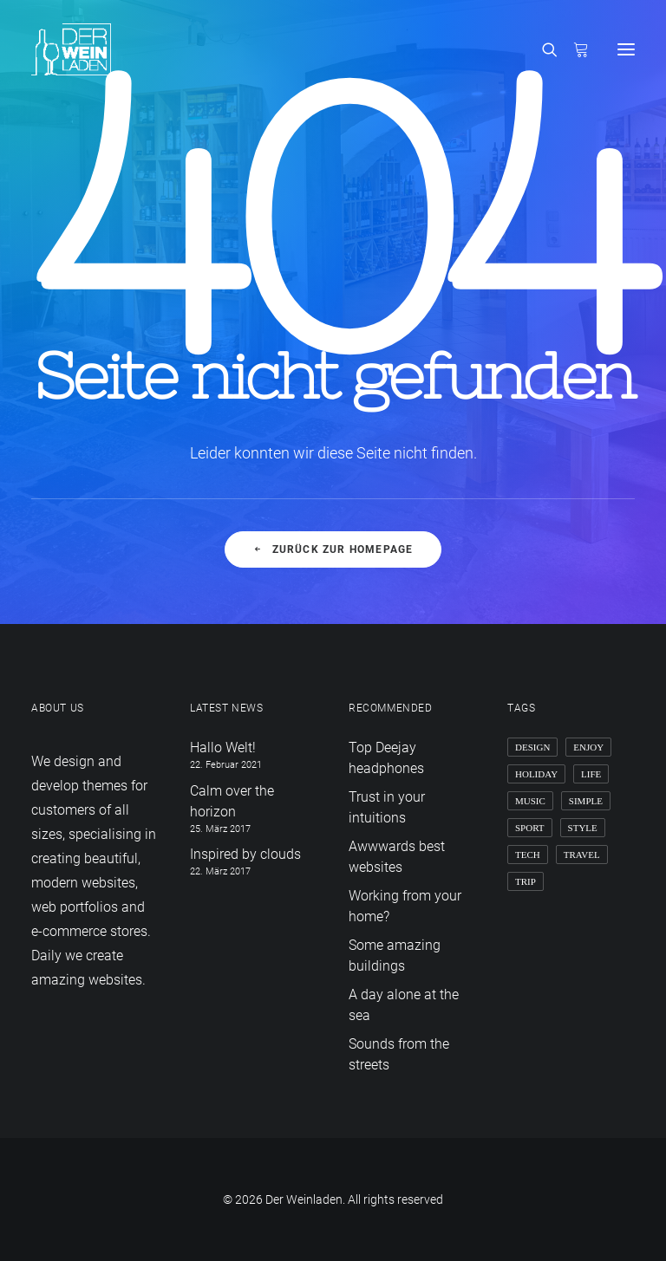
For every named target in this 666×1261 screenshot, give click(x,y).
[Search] (542, 49)
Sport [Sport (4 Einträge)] (530, 827)
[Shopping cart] (573, 49)
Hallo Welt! (223, 747)
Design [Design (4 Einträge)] (532, 747)
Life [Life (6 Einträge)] (591, 774)
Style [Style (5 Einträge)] (582, 827)
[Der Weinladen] (71, 49)
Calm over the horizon (232, 801)
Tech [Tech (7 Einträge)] (527, 854)
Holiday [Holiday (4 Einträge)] (536, 774)
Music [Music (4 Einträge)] (530, 801)
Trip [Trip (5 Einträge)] (525, 881)
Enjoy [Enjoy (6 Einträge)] (588, 747)
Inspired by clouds (245, 854)
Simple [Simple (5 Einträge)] (586, 801)
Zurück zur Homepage (332, 549)
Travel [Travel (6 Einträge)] (582, 854)
